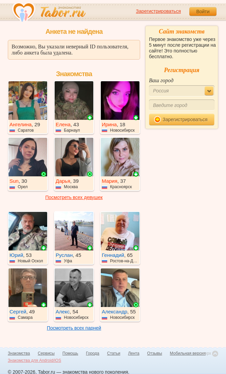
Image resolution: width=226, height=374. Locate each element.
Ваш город (161, 80)
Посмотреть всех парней (74, 328)
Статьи (113, 353)
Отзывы (154, 353)
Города (92, 353)
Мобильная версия (188, 353)
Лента (133, 353)
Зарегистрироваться (158, 11)
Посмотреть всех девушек (74, 197)
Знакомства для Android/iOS (34, 360)
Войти (202, 11)
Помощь (70, 353)
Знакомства (19, 353)
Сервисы (46, 353)
